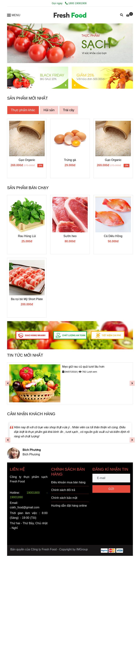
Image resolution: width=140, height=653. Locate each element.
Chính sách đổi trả (63, 490)
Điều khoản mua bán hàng (68, 482)
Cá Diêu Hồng (113, 236)
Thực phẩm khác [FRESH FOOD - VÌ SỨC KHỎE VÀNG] (23, 110)
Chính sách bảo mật (64, 497)
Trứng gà (70, 159)
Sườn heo (70, 236)
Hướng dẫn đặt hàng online (69, 505)
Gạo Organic (27, 159)
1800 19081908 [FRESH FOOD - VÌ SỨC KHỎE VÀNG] (76, 3)
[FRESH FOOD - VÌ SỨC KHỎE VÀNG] (70, 15)
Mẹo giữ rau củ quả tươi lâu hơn (83, 366)
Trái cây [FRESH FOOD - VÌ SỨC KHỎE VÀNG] (68, 110)
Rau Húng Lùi (27, 236)
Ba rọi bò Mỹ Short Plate (27, 299)
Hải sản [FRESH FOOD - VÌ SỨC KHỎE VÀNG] (49, 110)
